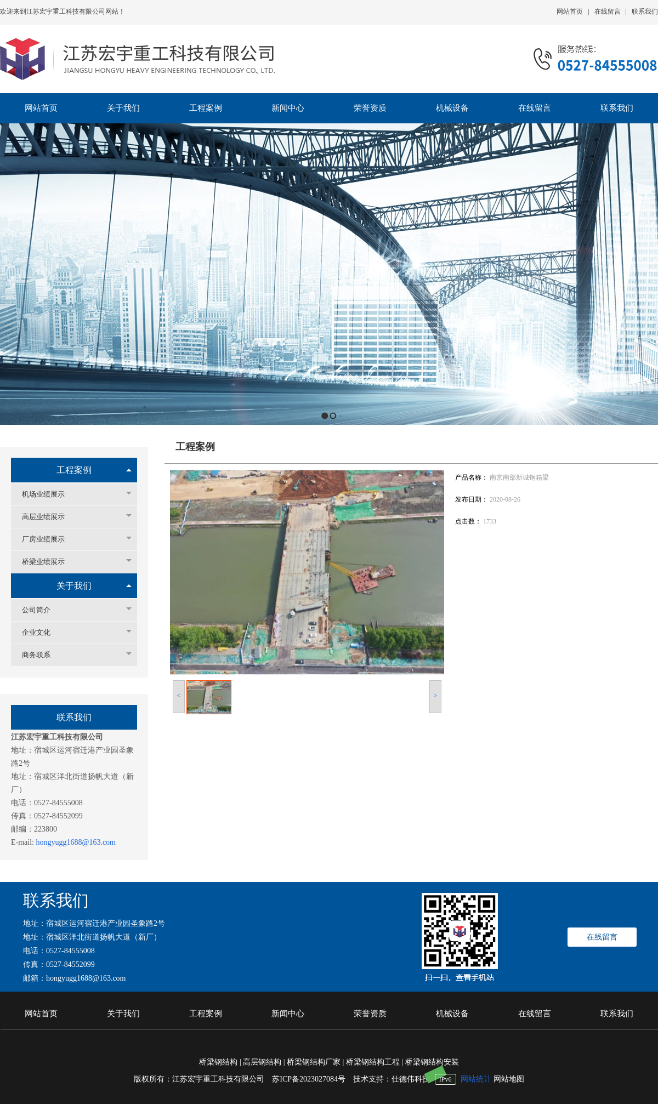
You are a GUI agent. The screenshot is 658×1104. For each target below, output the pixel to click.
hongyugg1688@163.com (76, 842)
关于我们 (74, 585)
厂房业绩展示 (49, 539)
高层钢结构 (262, 1062)
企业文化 (41, 632)
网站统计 (476, 1079)
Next (647, 274)
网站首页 (570, 11)
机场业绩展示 (49, 494)
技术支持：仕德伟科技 (391, 1079)
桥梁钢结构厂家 (314, 1062)
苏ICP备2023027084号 (312, 1079)
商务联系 (41, 655)
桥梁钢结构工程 (373, 1062)
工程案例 (74, 470)
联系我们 (645, 11)
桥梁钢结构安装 (432, 1062)
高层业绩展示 (49, 517)
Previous (8, 274)
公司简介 (41, 610)
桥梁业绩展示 (49, 561)
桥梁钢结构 (218, 1062)
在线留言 (607, 11)
